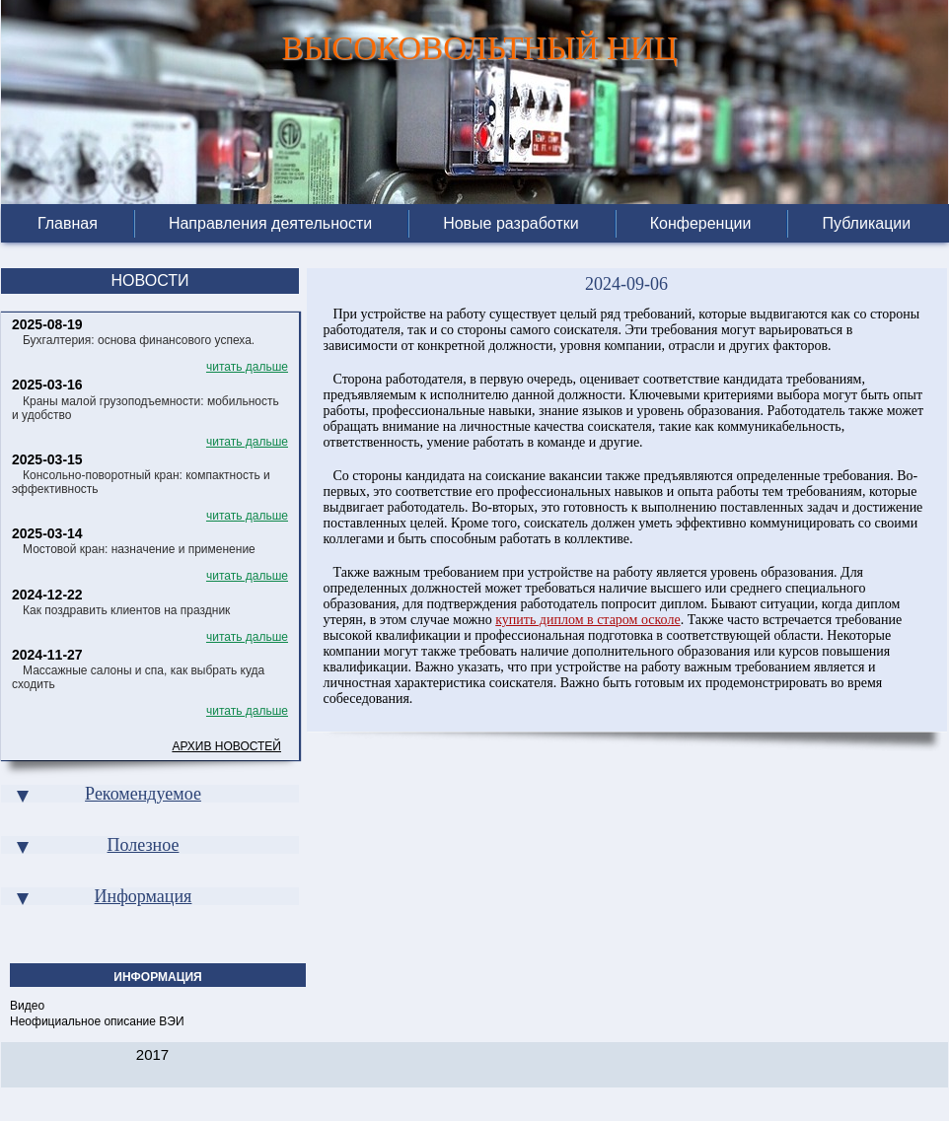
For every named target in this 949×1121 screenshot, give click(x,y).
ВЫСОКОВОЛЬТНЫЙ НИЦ (479, 44)
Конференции (701, 224)
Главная (67, 224)
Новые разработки (511, 224)
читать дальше (247, 367)
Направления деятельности (270, 224)
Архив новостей (226, 746)
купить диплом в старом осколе (587, 619)
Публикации (866, 224)
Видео (27, 1006)
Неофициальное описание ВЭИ (97, 1021)
